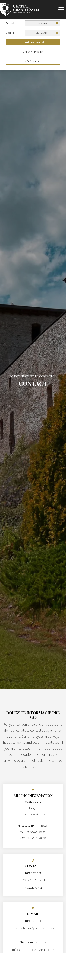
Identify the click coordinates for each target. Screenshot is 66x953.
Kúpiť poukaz (33, 61)
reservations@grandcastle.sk (33, 928)
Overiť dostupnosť (33, 42)
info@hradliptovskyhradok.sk (33, 949)
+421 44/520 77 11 (33, 880)
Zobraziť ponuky (33, 52)
